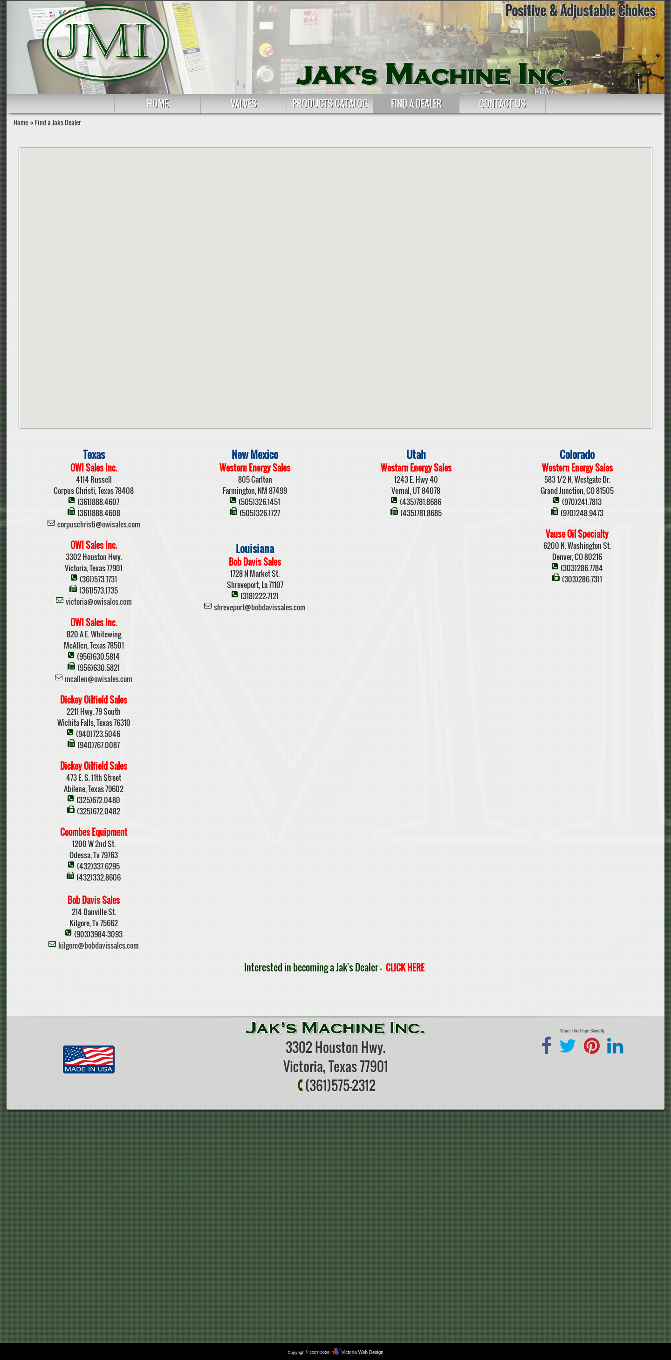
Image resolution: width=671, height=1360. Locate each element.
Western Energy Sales (254, 468)
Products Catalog (330, 103)
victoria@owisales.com (99, 601)
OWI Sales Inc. (93, 468)
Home (157, 103)
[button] (379, 352)
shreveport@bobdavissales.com (260, 607)
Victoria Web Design (362, 1352)
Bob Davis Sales (94, 900)
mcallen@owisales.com (98, 678)
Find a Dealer (416, 103)
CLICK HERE (405, 968)
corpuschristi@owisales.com (98, 524)
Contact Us (502, 103)
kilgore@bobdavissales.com (98, 945)
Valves (244, 103)
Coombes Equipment (93, 832)
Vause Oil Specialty (577, 534)
